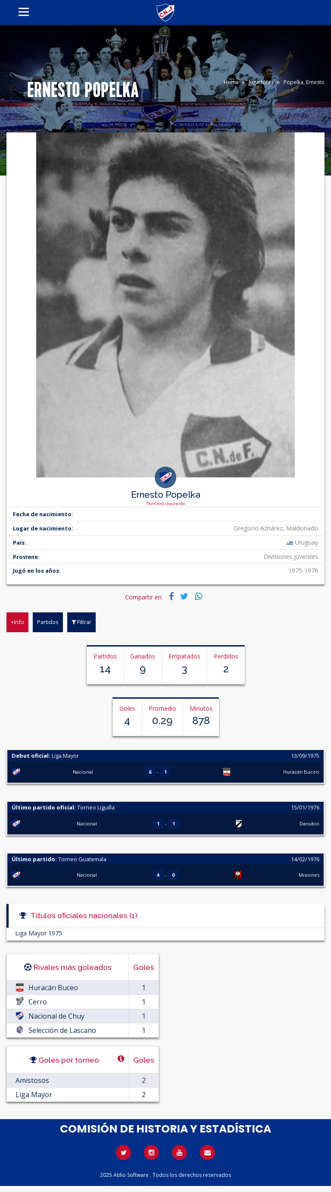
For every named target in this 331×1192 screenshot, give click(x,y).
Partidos (48, 622)
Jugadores (261, 82)
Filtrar (81, 622)
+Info (17, 622)
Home (231, 82)
